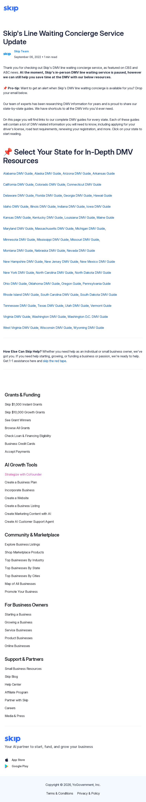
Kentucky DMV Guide (47, 217)
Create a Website (16, 498)
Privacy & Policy (88, 793)
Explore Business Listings (22, 544)
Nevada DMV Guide (81, 251)
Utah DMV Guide (77, 306)
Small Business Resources (23, 669)
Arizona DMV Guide (77, 173)
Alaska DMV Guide (47, 173)
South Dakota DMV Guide (98, 295)
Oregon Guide (71, 284)
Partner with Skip (16, 700)
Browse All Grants (17, 428)
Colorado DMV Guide (50, 184)
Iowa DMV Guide (98, 206)
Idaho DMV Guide (15, 206)
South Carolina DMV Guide (59, 295)
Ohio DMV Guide (15, 284)
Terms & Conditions (59, 793)
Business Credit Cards (20, 444)
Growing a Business (18, 622)
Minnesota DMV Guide (19, 240)
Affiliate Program (16, 692)
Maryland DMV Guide (18, 228)
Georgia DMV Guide (78, 195)
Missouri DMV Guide (84, 240)
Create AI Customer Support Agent (29, 522)
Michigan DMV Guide (90, 228)
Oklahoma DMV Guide (44, 284)
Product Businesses (19, 638)
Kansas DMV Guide (17, 217)
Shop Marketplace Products (24, 552)
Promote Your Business (21, 592)
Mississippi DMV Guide (53, 240)
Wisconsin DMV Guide (56, 328)
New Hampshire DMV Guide (23, 262)
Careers (10, 708)
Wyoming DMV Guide (88, 328)
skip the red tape (54, 361)
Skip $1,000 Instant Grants (23, 404)
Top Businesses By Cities (22, 576)
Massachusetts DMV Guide (54, 228)
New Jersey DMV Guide (61, 262)
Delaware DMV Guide (18, 195)
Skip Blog (11, 676)
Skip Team (21, 51)
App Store (15, 760)
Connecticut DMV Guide (84, 184)
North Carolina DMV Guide (54, 273)
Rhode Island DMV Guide (21, 295)
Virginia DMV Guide (16, 317)
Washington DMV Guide (49, 317)
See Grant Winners (18, 420)
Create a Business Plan (21, 482)
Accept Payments (17, 452)
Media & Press (15, 716)
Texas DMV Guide (50, 306)
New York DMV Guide (18, 273)
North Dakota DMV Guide (93, 273)
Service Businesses (18, 630)
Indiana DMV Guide (71, 206)
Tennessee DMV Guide (19, 306)
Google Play (16, 766)
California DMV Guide (18, 184)
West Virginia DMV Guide (20, 328)
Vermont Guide (100, 306)
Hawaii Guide (102, 195)
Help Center (13, 684)
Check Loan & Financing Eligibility (28, 436)
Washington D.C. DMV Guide (88, 317)
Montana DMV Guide (18, 251)
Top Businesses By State (22, 568)
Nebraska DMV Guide (50, 251)
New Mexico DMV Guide (97, 262)
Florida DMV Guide (48, 195)
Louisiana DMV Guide (79, 217)
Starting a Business (18, 614)
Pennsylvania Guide (97, 284)
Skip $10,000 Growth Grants (25, 412)
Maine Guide (105, 217)
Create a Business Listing (22, 506)
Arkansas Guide (103, 173)
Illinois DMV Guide (43, 206)
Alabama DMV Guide (18, 173)
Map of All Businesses (20, 584)
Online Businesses (17, 646)
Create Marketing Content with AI (28, 514)
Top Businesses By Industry (24, 560)
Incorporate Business (20, 490)
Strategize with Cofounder (23, 474)
